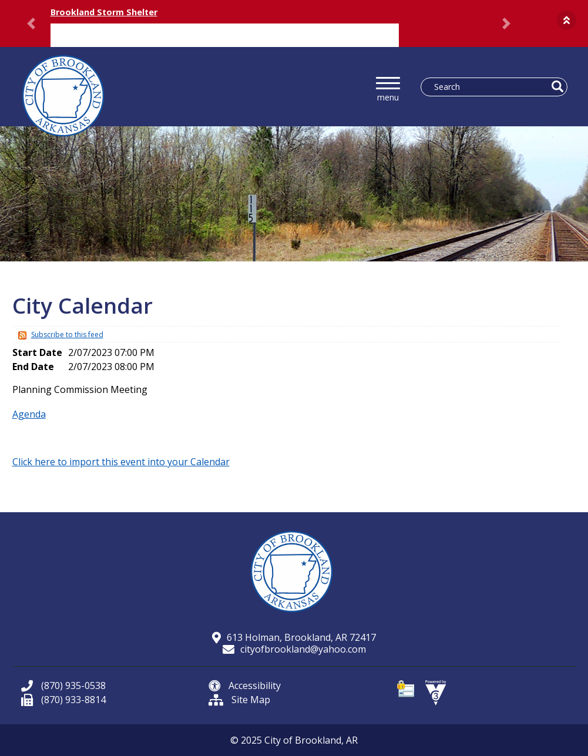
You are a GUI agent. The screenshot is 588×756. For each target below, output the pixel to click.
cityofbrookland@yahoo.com (294, 649)
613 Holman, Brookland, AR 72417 (294, 637)
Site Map (239, 699)
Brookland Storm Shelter (104, 12)
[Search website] (488, 87)
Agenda (29, 414)
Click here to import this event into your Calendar (121, 461)
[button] (566, 20)
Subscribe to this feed (67, 335)
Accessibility (245, 685)
